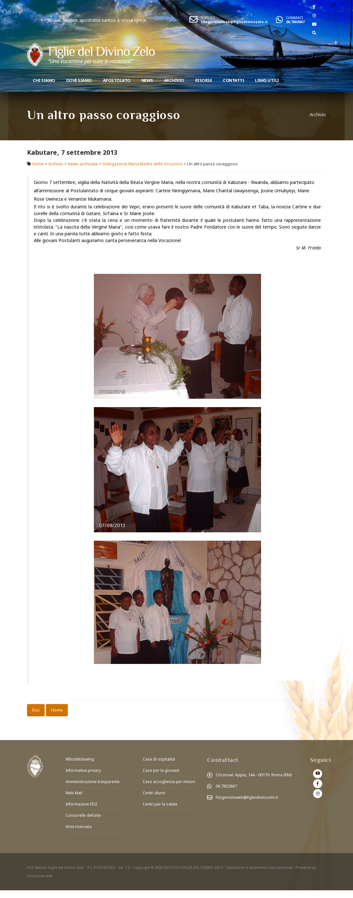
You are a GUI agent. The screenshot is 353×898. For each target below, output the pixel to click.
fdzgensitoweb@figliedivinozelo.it (234, 21)
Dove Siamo (79, 80)
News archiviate (83, 164)
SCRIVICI (208, 17)
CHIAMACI (294, 17)
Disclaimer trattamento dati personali (260, 875)
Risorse (203, 80)
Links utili (267, 80)
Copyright (141, 875)
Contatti (233, 80)
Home (38, 164)
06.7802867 (295, 21)
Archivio (174, 80)
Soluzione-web (40, 883)
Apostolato (117, 80)
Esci (36, 710)
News (147, 80)
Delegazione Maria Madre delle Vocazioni (143, 164)
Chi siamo (44, 80)
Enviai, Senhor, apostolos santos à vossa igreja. (119, 20)
